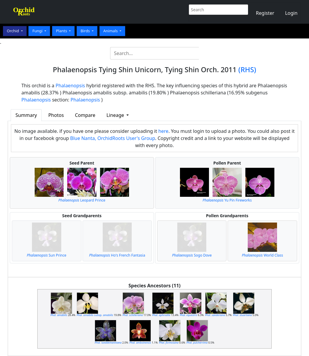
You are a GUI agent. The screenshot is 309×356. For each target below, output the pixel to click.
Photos (56, 115)
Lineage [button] (116, 115)
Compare (85, 115)
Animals (111, 30)
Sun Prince (47, 255)
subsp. (95, 315)
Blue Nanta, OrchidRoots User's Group (112, 138)
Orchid (13, 30)
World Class (262, 255)
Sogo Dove (192, 255)
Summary (26, 115)
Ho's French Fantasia (117, 255)
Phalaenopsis (70, 85)
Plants (62, 30)
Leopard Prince (81, 200)
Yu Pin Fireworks (227, 200)
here (163, 131)
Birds (86, 30)
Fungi (38, 30)
